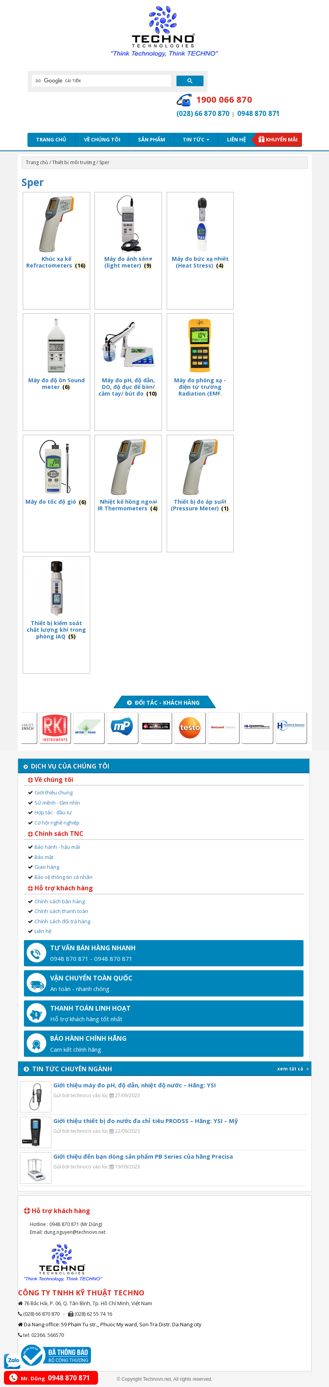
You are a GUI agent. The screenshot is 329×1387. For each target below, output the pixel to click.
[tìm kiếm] (100, 81)
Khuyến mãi (282, 139)
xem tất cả (293, 1068)
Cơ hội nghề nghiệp (57, 822)
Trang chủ (51, 139)
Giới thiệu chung (54, 792)
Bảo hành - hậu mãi (57, 846)
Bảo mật (44, 857)
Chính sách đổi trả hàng (62, 921)
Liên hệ (236, 139)
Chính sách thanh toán (61, 911)
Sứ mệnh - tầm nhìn (57, 802)
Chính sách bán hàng (60, 901)
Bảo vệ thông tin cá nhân (64, 877)
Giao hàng (47, 866)
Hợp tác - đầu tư (53, 812)
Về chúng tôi (102, 139)
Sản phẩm (151, 139)
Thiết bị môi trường (73, 162)
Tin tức (196, 139)
